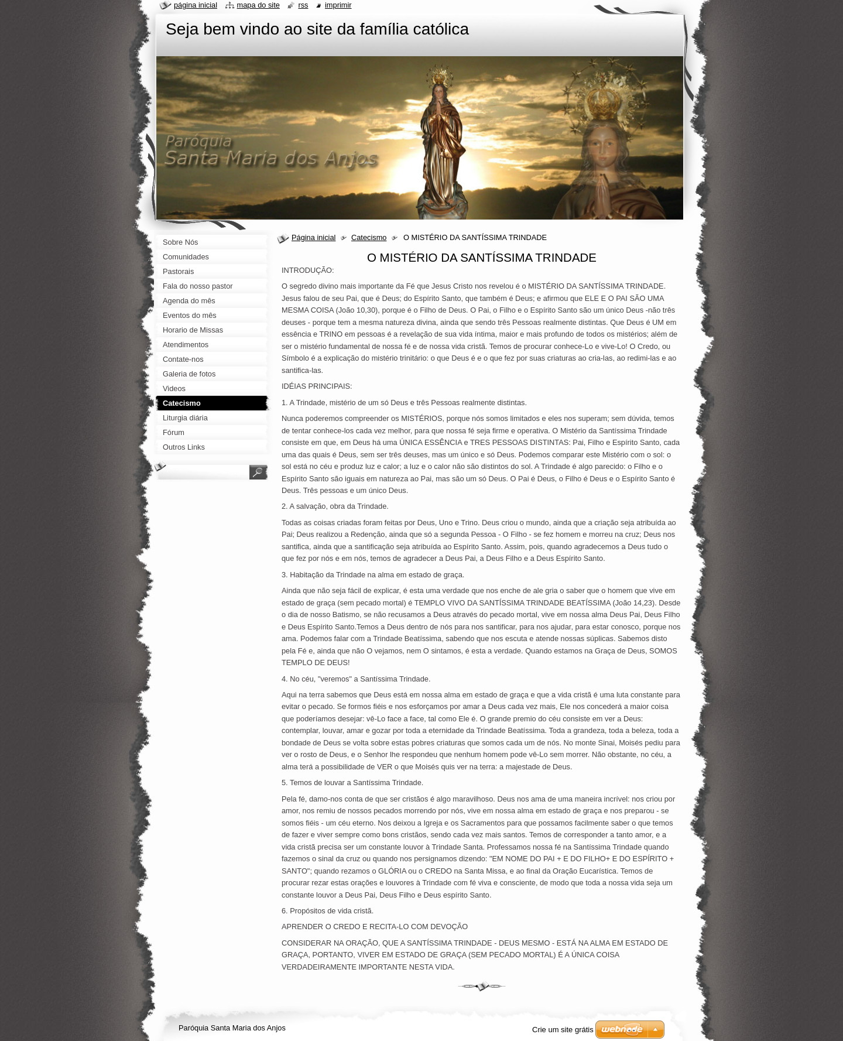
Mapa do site (258, 5)
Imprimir (338, 5)
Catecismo (368, 237)
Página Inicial (195, 5)
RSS (303, 5)
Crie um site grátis (563, 1029)
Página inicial (313, 237)
